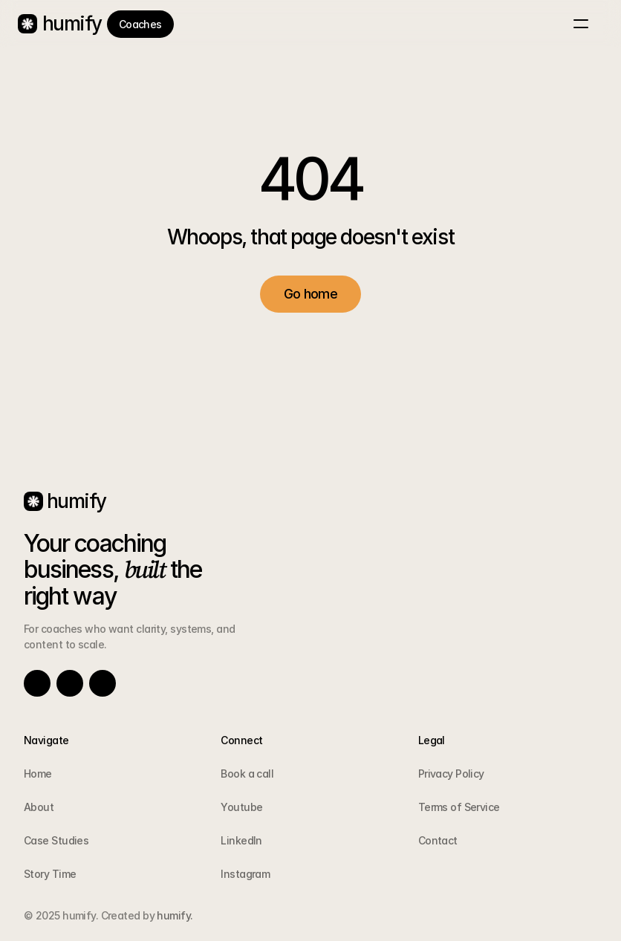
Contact (438, 840)
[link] (140, 24)
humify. (174, 915)
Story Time (50, 873)
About (38, 807)
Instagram (245, 873)
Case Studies (56, 840)
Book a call (247, 773)
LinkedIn (241, 840)
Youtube (241, 807)
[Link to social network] (37, 683)
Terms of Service (459, 807)
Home (38, 773)
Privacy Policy (451, 773)
